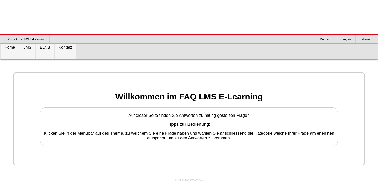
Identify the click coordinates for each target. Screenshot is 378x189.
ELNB (45, 47)
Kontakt (65, 47)
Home (9, 47)
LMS (27, 47)
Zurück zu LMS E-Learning (26, 39)
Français (345, 39)
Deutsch (325, 39)
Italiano (365, 39)
